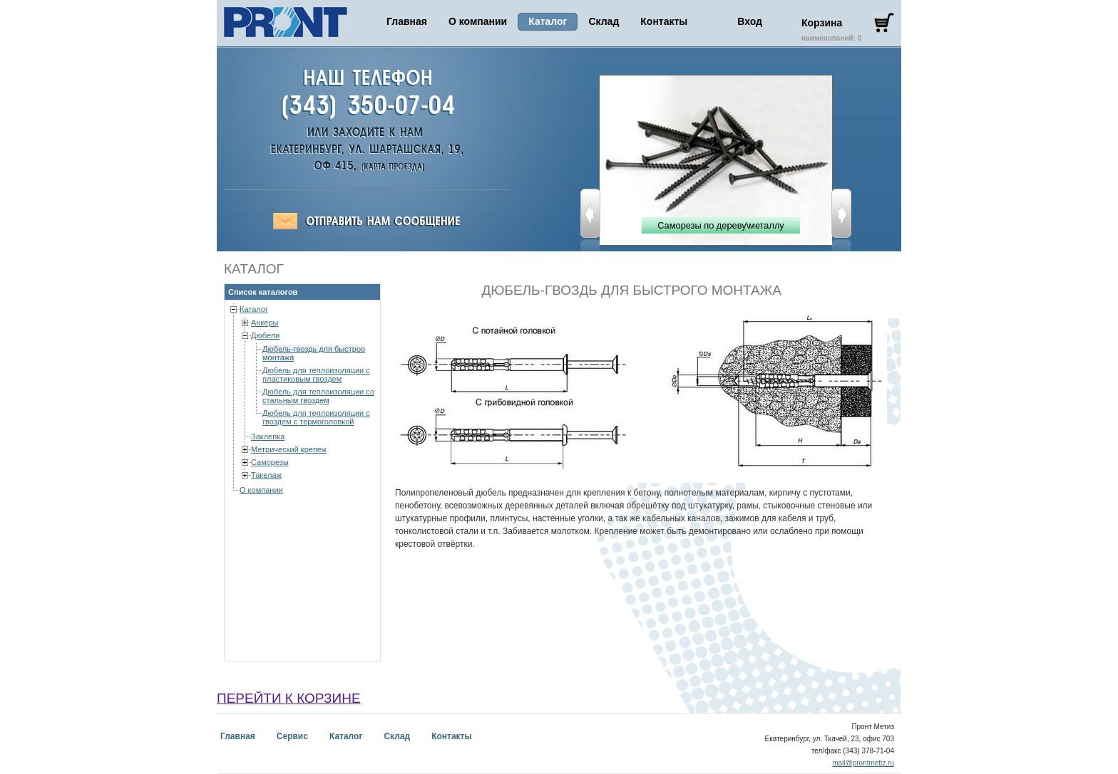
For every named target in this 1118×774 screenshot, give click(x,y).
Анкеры (265, 322)
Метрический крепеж (289, 449)
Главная (406, 21)
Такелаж (266, 475)
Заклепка (267, 436)
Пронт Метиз (285, 22)
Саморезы (270, 462)
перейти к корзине (289, 698)
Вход (749, 21)
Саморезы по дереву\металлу (720, 225)
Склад (603, 21)
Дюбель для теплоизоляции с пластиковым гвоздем (316, 374)
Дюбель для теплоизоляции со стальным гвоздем (318, 395)
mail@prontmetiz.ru (863, 763)
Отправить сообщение (366, 221)
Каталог (254, 309)
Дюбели (265, 335)
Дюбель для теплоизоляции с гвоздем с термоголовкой (316, 417)
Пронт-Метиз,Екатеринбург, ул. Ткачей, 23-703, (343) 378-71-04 (390, 167)
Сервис (292, 736)
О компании (477, 21)
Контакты (663, 21)
